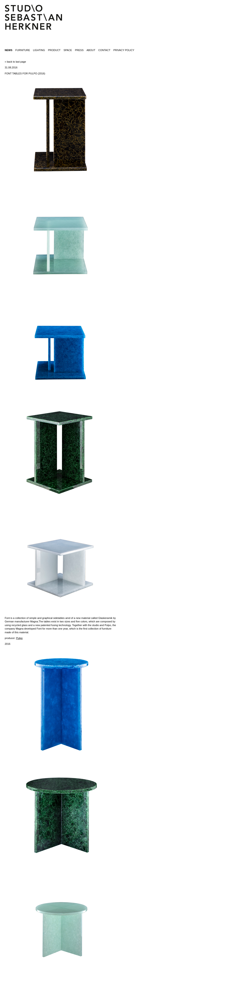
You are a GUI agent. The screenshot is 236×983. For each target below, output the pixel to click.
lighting (39, 50)
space (68, 50)
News (8, 50)
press (79, 50)
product (54, 50)
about (91, 50)
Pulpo (19, 638)
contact (104, 50)
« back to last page (15, 61)
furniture (22, 50)
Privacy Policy (123, 50)
